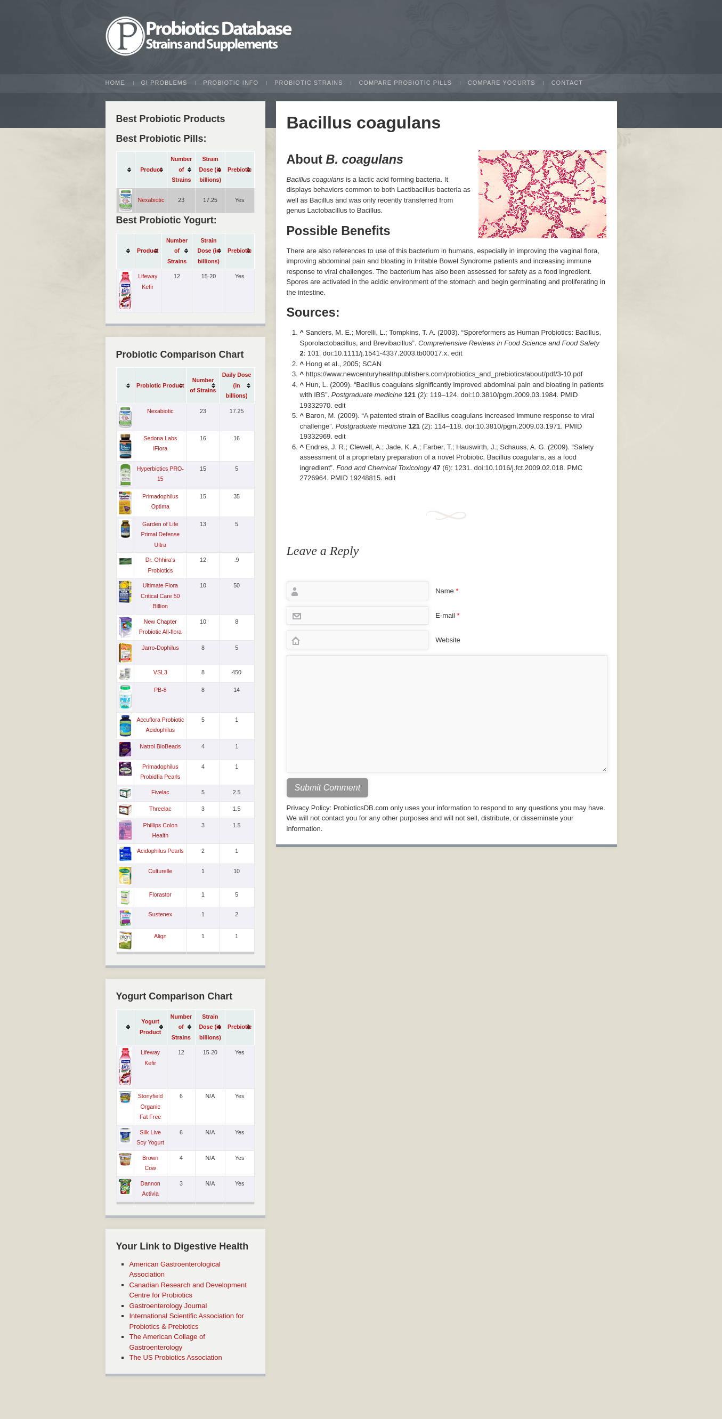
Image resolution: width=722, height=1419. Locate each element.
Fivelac (160, 792)
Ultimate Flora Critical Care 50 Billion (160, 595)
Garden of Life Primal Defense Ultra (160, 534)
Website (447, 640)
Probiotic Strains (308, 82)
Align (160, 936)
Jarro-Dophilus (160, 647)
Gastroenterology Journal (168, 1306)
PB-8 (160, 690)
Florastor (160, 894)
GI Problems (164, 82)
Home (115, 82)
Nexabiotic (151, 200)
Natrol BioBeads (160, 746)
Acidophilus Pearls (160, 851)
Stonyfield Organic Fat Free (150, 1106)
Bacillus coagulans (364, 122)
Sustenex (160, 914)
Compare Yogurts (502, 82)
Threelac (160, 808)
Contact (567, 82)
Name (446, 591)
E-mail (447, 615)
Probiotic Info (230, 82)
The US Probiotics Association (175, 1357)
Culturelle (160, 871)
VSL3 (160, 672)
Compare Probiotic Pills (405, 82)
